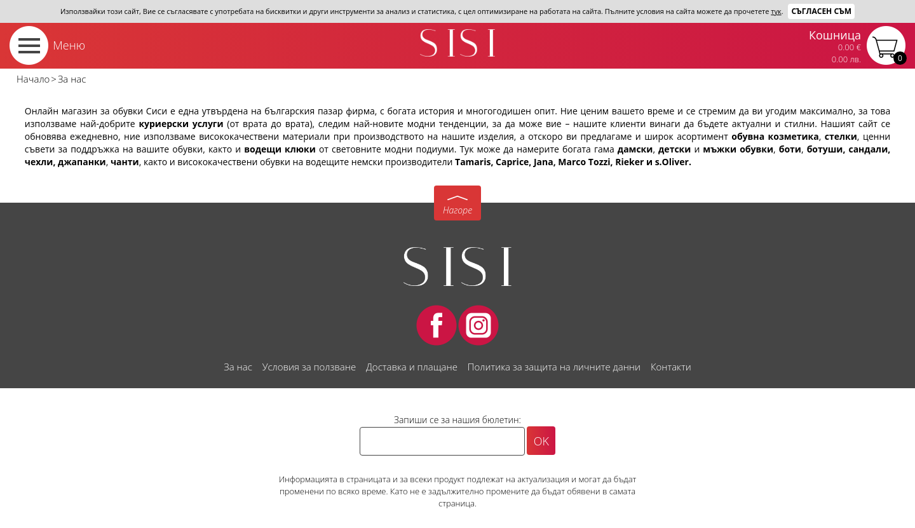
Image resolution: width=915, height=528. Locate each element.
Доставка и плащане (412, 366)
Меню (69, 45)
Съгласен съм (821, 11)
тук (776, 11)
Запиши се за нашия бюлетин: (457, 420)
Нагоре (457, 210)
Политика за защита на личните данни (554, 366)
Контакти (671, 366)
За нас (238, 366)
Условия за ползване (309, 366)
